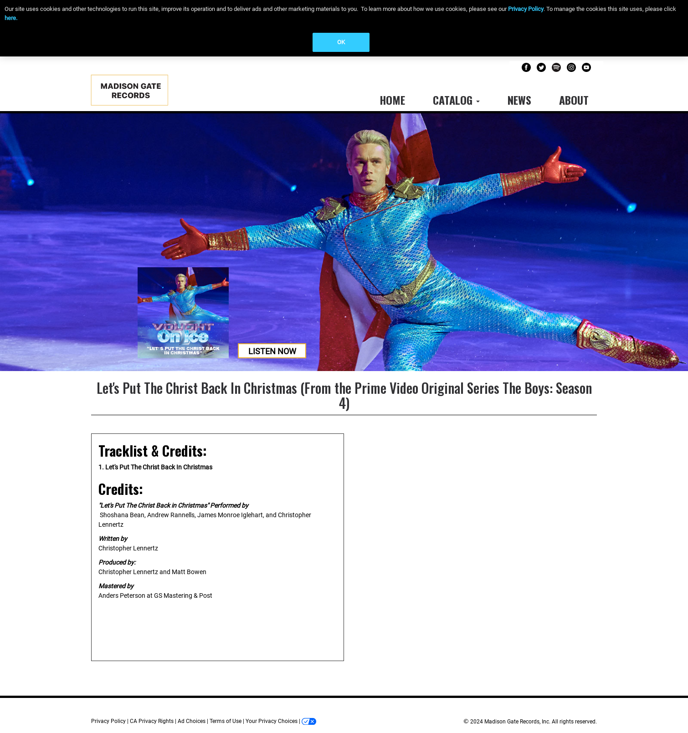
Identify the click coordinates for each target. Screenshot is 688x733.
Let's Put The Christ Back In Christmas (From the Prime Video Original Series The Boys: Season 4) (344, 395)
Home (392, 100)
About (574, 100)
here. (11, 18)
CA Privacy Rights (152, 721)
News (519, 100)
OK (341, 42)
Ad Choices (191, 721)
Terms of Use (225, 721)
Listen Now (272, 351)
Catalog (456, 100)
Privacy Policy (526, 8)
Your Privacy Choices (272, 721)
